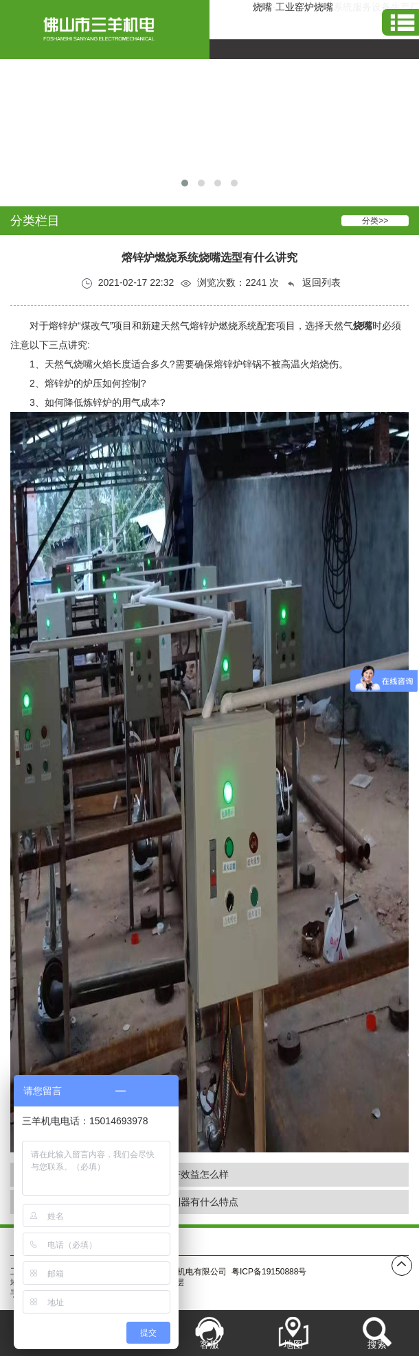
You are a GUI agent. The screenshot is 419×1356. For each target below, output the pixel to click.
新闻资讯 (268, 1242)
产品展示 (209, 1242)
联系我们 (327, 1242)
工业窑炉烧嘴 (304, 6)
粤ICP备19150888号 (268, 1271)
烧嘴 (262, 6)
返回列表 (313, 283)
